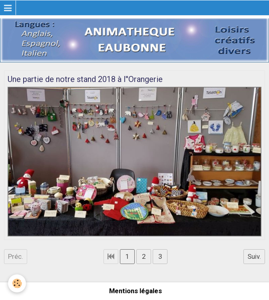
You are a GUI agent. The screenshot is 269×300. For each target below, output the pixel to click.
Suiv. (254, 256)
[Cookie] (17, 283)
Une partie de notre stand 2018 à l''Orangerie (85, 79)
